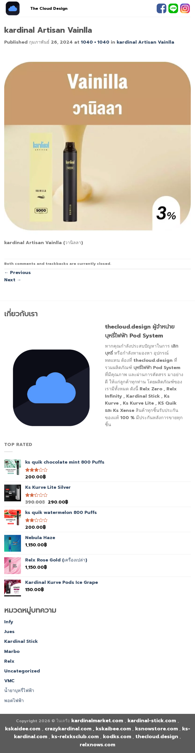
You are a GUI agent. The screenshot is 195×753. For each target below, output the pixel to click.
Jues (9, 631)
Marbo (12, 651)
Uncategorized (22, 671)
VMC (9, 681)
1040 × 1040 (95, 42)
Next (12, 280)
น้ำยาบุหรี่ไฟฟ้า (19, 690)
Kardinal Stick (21, 641)
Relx (9, 661)
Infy (8, 622)
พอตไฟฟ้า (14, 700)
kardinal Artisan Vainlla (145, 42)
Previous (17, 272)
